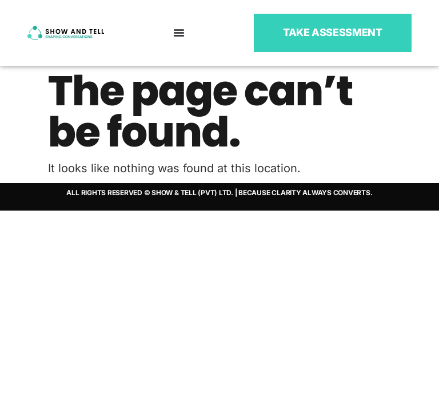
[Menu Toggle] (179, 32)
